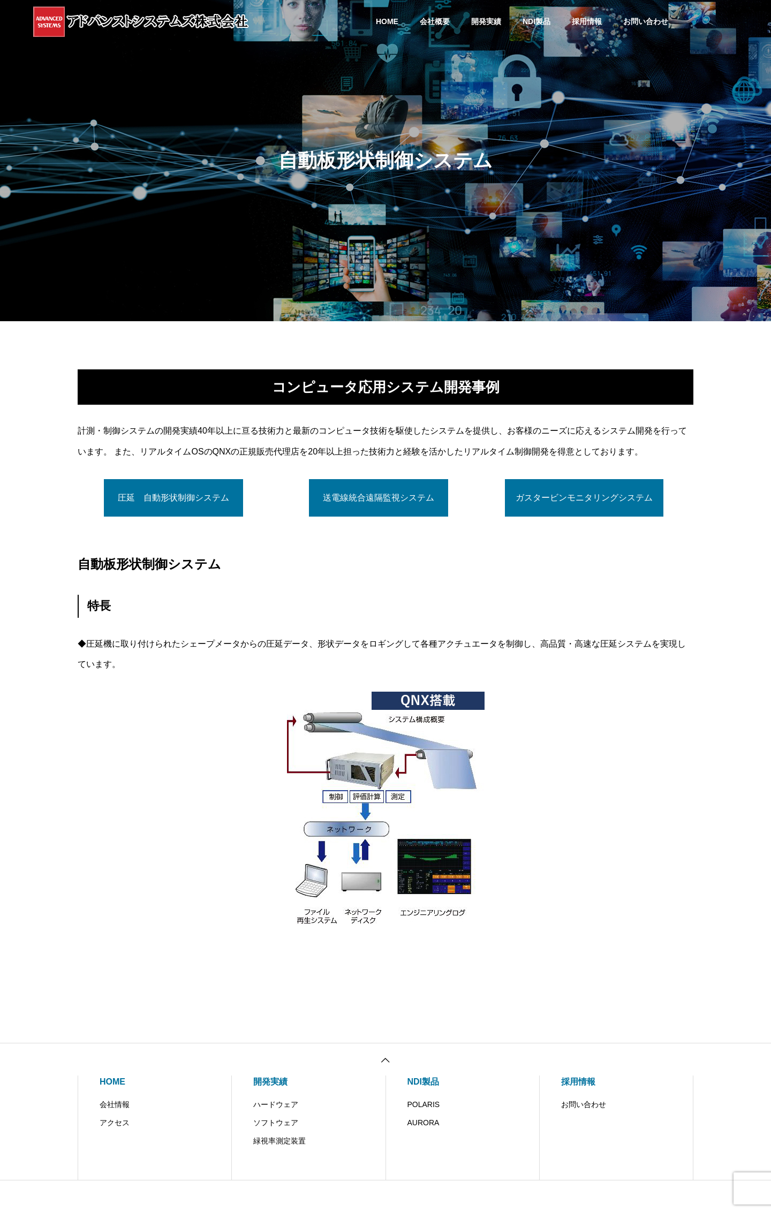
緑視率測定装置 (279, 1141)
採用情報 (587, 21)
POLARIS (423, 1104)
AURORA (423, 1122)
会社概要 (435, 21)
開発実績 (486, 21)
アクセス (115, 1122)
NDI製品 (536, 21)
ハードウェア (275, 1104)
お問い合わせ (645, 21)
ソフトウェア (275, 1122)
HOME (387, 21)
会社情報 (115, 1104)
